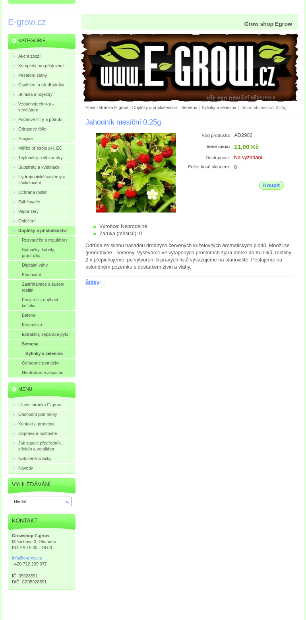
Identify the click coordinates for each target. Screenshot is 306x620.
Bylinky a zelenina (219, 107)
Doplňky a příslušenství (154, 107)
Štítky (92, 282)
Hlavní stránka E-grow (106, 107)
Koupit (271, 185)
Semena (189, 107)
